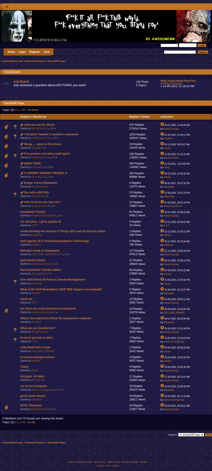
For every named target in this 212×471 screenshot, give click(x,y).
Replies (134, 116)
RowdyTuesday (172, 83)
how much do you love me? (42, 202)
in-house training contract (37, 357)
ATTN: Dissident (31, 405)
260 (23, 110)
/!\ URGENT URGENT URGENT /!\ (45, 173)
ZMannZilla (168, 196)
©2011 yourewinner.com (80, 462)
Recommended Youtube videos (40, 269)
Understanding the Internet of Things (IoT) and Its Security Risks (62, 231)
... (19, 110)
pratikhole (37, 234)
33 (49, 167)
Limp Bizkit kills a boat (35, 347)
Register (34, 51)
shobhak (36, 293)
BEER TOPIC (32, 163)
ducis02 (36, 128)
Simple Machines (129, 462)
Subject (25, 116)
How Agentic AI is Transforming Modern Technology (54, 241)
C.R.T (35, 225)
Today (24, 366)
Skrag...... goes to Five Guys (42, 144)
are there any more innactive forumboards (48, 308)
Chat (47, 51)
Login (22, 51)
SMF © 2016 (114, 462)
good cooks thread (32, 395)
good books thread (32, 260)
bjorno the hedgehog (173, 341)
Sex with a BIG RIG (36, 192)
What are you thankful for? (37, 328)
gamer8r (36, 196)
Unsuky (167, 148)
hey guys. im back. (32, 376)
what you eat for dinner (39, 124)
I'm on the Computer (33, 386)
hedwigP (36, 360)
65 (52, 128)
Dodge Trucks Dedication (40, 182)
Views (145, 116)
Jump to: (172, 434)
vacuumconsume (40, 312)
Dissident (168, 138)
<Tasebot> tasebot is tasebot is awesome (51, 134)
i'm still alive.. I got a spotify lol (40, 221)
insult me (26, 299)
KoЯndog (36, 138)
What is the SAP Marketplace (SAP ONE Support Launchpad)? (61, 289)
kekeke (143, 462)
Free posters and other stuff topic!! (47, 153)
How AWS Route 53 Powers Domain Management (52, 279)
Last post (167, 116)
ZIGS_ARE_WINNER (43, 254)
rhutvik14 (36, 322)
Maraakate (168, 187)
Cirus (34, 167)
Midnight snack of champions (39, 250)
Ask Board (21, 81)
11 (49, 177)
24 (54, 157)
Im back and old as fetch (36, 337)
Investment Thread (32, 211)
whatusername (39, 206)
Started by (39, 116)
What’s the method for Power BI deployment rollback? (56, 318)
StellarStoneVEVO (172, 206)
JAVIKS (167, 177)
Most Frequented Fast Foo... (179, 80)
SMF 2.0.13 (100, 462)
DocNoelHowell (40, 186)
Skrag (35, 147)
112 (54, 138)
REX (34, 302)
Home (11, 51)
